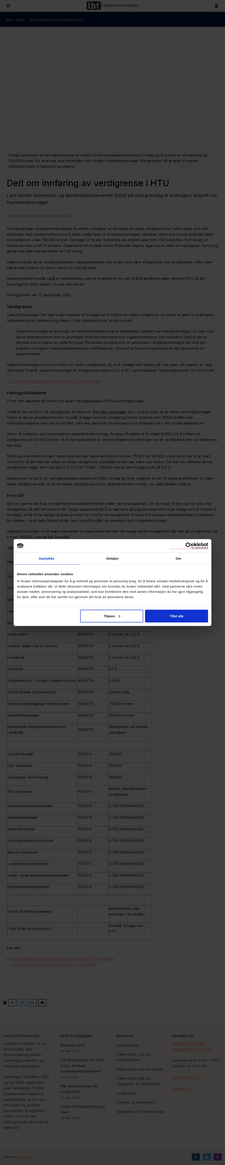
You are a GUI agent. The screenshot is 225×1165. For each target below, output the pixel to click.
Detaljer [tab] (112, 558)
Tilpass (112, 616)
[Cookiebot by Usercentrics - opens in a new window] (189, 545)
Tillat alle (176, 616)
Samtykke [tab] (46, 558)
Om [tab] (178, 558)
